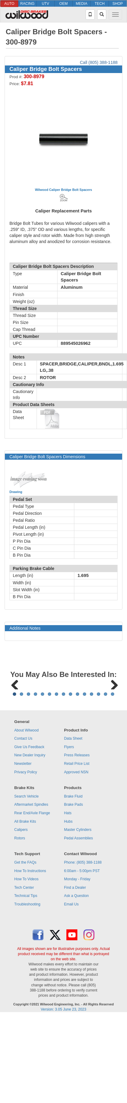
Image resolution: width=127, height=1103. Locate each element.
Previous (15, 721)
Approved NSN (76, 847)
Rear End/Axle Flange (32, 888)
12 (91, 769)
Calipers (21, 905)
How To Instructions (30, 946)
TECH (100, 4)
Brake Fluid (73, 871)
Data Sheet (73, 813)
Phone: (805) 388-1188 (82, 937)
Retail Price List (76, 839)
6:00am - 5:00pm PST (82, 946)
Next (112, 721)
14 (105, 769)
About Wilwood (26, 805)
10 (77, 769)
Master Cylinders (77, 905)
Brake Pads (73, 880)
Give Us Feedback (29, 822)
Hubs (68, 897)
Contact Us (23, 813)
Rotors (19, 913)
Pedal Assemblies (78, 913)
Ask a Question (76, 971)
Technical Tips (25, 971)
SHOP (117, 4)
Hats (68, 888)
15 (112, 769)
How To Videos (26, 954)
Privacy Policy (25, 847)
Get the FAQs (25, 937)
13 (98, 769)
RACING (27, 4)
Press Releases (77, 830)
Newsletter (23, 839)
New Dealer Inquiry (29, 830)
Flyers (69, 822)
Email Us (71, 979)
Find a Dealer (75, 963)
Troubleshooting (27, 979)
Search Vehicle (26, 871)
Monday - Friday (77, 954)
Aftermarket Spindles (31, 880)
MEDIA (81, 4)
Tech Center (24, 963)
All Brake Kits (25, 897)
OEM (63, 4)
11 (84, 769)
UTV (45, 4)
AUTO (9, 4)
